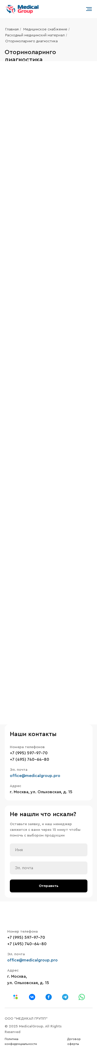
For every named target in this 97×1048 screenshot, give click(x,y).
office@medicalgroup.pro (35, 776)
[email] (48, 867)
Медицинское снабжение (45, 29)
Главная (12, 29)
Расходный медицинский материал (35, 35)
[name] (48, 849)
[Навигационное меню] (89, 9)
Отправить (48, 886)
